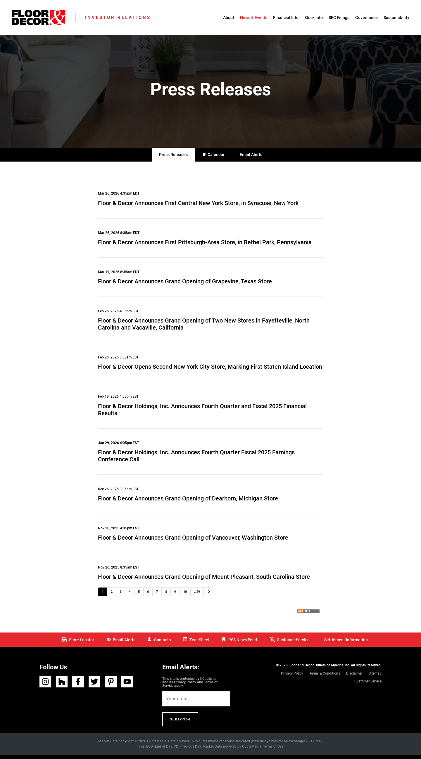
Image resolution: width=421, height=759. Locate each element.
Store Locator (81, 643)
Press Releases (173, 158)
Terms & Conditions (324, 677)
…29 (197, 596)
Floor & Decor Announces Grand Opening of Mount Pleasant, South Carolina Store (204, 580)
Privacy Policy (185, 686)
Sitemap (375, 677)
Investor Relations (118, 17)
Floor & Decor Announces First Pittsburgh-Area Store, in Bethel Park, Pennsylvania (205, 245)
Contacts (162, 643)
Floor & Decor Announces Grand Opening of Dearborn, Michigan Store (188, 502)
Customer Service (293, 643)
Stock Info (313, 17)
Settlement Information (346, 643)
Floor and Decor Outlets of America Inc (319, 669)
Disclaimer (354, 677)
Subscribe (180, 723)
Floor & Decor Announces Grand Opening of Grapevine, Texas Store (185, 285)
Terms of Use (273, 750)
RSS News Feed (242, 643)
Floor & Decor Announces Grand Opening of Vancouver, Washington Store (193, 541)
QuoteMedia (156, 745)
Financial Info (286, 17)
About (228, 17)
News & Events (253, 17)
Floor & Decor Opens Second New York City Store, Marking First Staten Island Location (210, 370)
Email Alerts (251, 158)
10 (185, 596)
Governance (366, 17)
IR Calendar (214, 158)
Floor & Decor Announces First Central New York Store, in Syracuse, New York (198, 206)
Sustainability (396, 17)
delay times (269, 745)
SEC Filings (339, 17)
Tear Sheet (199, 643)
